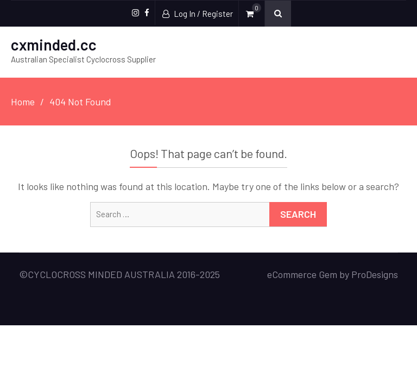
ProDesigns (374, 274)
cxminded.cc (54, 44)
